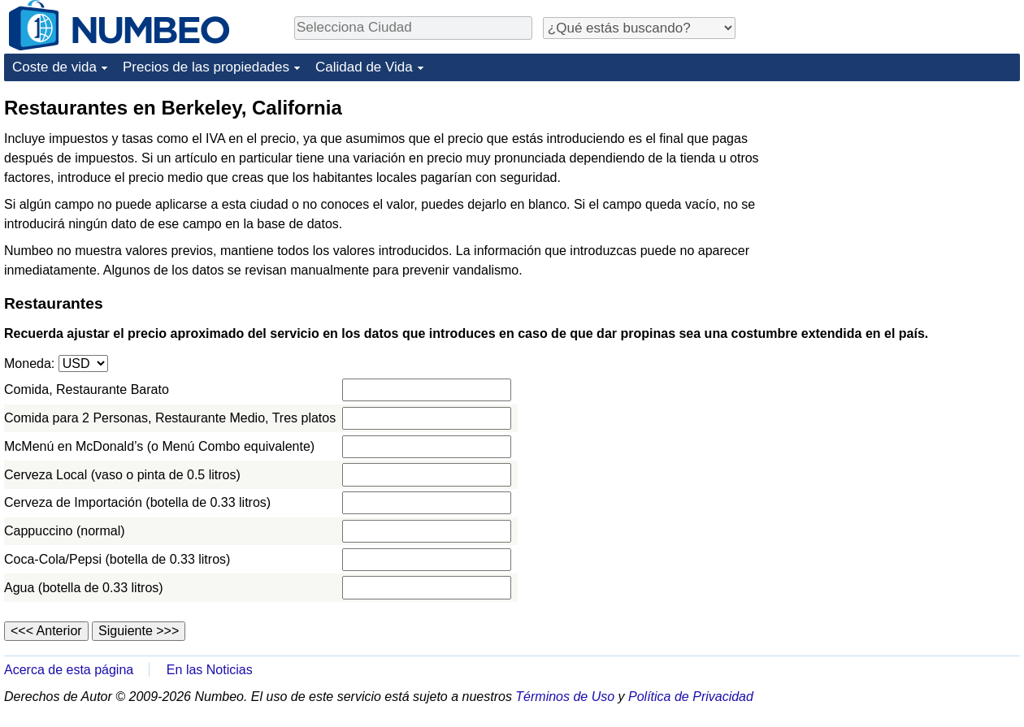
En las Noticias (210, 670)
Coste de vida (54, 67)
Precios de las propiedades (206, 67)
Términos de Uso (564, 696)
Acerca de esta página (68, 670)
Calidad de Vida (364, 67)
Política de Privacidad (690, 696)
